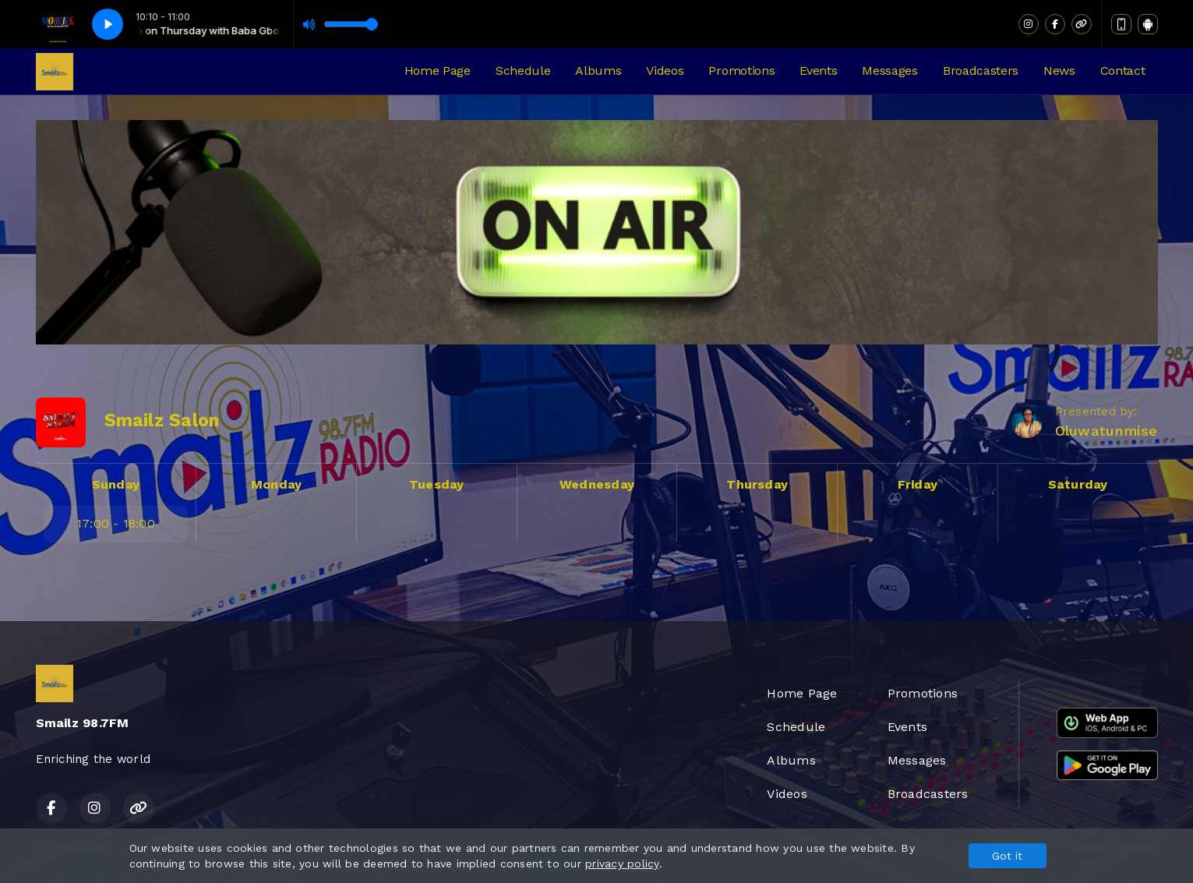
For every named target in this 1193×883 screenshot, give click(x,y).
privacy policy (621, 863)
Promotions (741, 70)
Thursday (757, 484)
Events (818, 70)
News (1059, 70)
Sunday (115, 484)
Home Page (437, 70)
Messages (889, 70)
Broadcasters (980, 70)
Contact (1122, 70)
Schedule (523, 70)
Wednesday (596, 484)
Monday (276, 484)
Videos (664, 70)
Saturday (1078, 484)
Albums (598, 70)
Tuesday (436, 484)
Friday (917, 484)
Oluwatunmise (1106, 430)
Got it (1007, 855)
